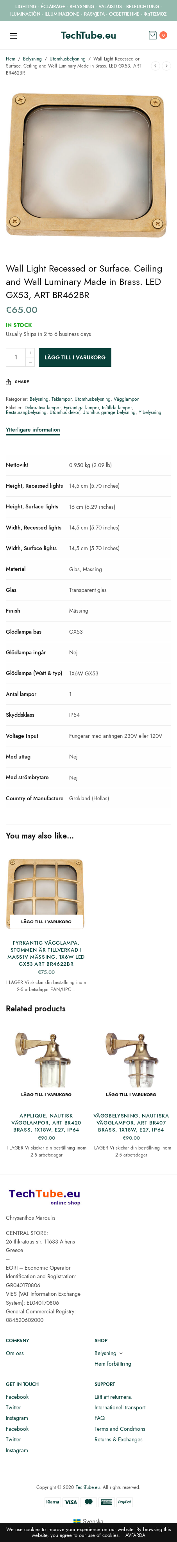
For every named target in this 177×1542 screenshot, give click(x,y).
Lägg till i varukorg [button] (46, 921)
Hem (10, 58)
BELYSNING (82, 6)
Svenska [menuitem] (93, 1521)
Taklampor (62, 399)
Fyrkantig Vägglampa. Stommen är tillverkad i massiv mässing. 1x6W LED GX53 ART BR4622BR (46, 953)
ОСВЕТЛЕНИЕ (124, 14)
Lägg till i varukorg (75, 357)
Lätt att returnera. (113, 1397)
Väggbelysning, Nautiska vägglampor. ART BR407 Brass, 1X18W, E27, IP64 (131, 1122)
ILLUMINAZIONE (62, 14)
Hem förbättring (113, 1364)
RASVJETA (94, 14)
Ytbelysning (150, 412)
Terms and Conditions (120, 1429)
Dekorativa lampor (43, 407)
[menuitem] (88, 1521)
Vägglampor (126, 399)
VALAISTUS (110, 6)
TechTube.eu (88, 35)
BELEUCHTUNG (142, 6)
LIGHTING (25, 6)
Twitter (13, 1407)
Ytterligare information (33, 430)
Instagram (17, 1418)
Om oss (15, 1353)
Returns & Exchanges (119, 1439)
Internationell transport (120, 1407)
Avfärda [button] (135, 1535)
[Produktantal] (16, 357)
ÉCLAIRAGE (53, 6)
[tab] (88, 433)
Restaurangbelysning (26, 412)
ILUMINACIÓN (25, 14)
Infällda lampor (117, 407)
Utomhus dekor (64, 412)
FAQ (100, 1418)
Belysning (32, 58)
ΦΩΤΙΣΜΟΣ (155, 14)
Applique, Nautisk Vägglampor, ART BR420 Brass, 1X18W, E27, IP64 (46, 1122)
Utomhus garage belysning (109, 412)
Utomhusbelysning (68, 58)
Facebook (17, 1397)
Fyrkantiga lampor (81, 407)
